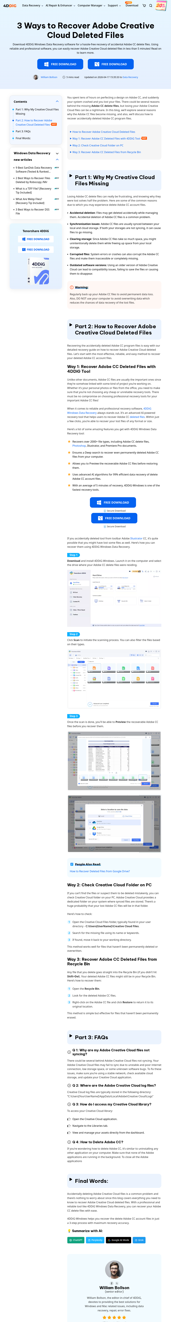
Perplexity (95, 1240)
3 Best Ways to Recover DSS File (37, 211)
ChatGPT (75, 1240)
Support (113, 5)
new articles (23, 160)
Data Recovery (31, 5)
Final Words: (23, 138)
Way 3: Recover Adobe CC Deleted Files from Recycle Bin (106, 152)
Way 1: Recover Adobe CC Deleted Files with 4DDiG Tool (106, 138)
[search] (150, 5)
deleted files (137, 417)
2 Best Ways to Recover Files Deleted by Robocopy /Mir (37, 180)
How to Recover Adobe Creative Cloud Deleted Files (103, 132)
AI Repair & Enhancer (59, 5)
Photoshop (79, 445)
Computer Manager (90, 5)
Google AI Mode (118, 1240)
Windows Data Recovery (32, 153)
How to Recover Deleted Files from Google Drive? (100, 871)
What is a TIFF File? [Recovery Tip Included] (37, 190)
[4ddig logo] (9, 5)
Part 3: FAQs (23, 131)
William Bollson (49, 77)
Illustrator (136, 538)
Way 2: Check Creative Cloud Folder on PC (97, 145)
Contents (20, 102)
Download (131, 4)
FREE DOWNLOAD (60, 64)
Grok (139, 1240)
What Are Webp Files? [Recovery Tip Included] (37, 201)
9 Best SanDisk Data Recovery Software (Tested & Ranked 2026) (37, 170)
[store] (144, 5)
